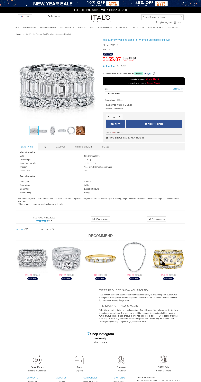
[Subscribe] (176, 348)
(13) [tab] (22, 229)
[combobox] (162, 17)
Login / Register (164, 22)
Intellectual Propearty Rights (90, 357)
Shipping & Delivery (90, 347)
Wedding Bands (119, 350)
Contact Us (54, 16)
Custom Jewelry (32, 357)
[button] (25, 16)
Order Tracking (32, 353)
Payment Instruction (32, 360)
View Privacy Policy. (151, 342)
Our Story (61, 341)
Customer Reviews (61, 347)
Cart (178, 22)
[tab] (27, 146)
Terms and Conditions (61, 357)
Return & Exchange (90, 341)
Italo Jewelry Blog (61, 353)
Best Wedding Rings (119, 344)
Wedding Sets (119, 353)
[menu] (100, 27)
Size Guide (32, 347)
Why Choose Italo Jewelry (61, 344)
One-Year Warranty (90, 344)
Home (18, 34)
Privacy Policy (90, 353)
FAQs (32, 344)
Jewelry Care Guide (32, 350)
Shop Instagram (119, 341)
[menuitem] (17, 27)
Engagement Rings (119, 347)
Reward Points (90, 350)
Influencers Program (61, 350)
